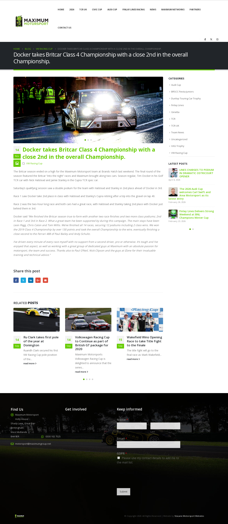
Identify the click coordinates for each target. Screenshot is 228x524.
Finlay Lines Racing (133, 9)
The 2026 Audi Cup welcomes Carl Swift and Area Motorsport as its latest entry (190, 193)
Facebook (16, 280)
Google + (38, 280)
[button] (85, 140)
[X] (211, 39)
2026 (71, 9)
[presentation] (144, 482)
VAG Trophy (177, 146)
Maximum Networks (172, 9)
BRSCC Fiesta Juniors (182, 91)
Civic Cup (97, 9)
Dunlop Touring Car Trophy (186, 98)
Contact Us (64, 27)
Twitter (23, 280)
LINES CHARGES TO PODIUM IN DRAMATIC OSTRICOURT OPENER (196, 173)
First (119, 431)
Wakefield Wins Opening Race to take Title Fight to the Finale (144, 341)
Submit (123, 491)
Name (122, 420)
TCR (173, 118)
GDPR (122, 453)
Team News (177, 132)
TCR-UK (175, 125)
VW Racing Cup (34, 163)
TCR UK (83, 9)
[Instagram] (217, 39)
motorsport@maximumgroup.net (33, 443)
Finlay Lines (177, 105)
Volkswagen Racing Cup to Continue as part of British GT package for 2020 (92, 343)
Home (61, 9)
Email (45, 280)
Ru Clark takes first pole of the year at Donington (41, 341)
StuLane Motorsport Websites (189, 516)
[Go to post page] (36, 320)
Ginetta (175, 112)
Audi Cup (112, 9)
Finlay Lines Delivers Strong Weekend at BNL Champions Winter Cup (196, 214)
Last (152, 431)
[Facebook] (205, 39)
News (153, 9)
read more (29, 363)
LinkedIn (30, 280)
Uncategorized (179, 139)
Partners (195, 9)
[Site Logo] (31, 21)
